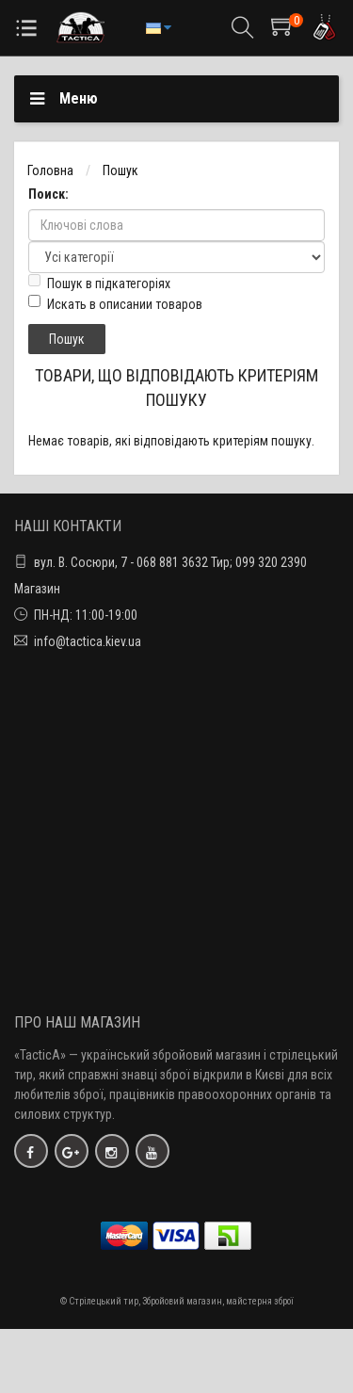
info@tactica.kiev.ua (87, 641)
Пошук (120, 170)
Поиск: (48, 194)
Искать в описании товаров (115, 303)
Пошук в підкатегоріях (99, 282)
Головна (50, 170)
